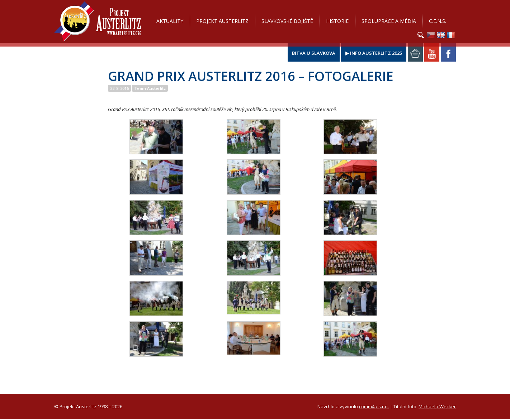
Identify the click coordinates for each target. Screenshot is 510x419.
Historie (337, 21)
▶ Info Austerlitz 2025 (373, 53)
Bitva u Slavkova (313, 53)
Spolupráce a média (389, 21)
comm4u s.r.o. (374, 406)
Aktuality (169, 21)
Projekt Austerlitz (97, 21)
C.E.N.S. (437, 21)
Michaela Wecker (437, 406)
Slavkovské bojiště (287, 21)
